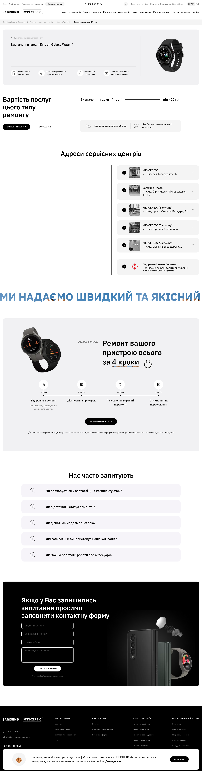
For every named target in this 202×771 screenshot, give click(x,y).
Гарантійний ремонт (11, 4)
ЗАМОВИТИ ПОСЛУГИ (101, 421)
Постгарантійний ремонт (33, 4)
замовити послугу (16, 127)
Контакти (154, 4)
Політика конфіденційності (172, 4)
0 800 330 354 (47, 127)
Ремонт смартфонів (71, 12)
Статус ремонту (55, 4)
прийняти (179, 759)
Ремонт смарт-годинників (116, 12)
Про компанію (137, 4)
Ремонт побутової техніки (186, 12)
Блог (147, 4)
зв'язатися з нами (47, 668)
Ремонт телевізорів (142, 12)
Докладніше (113, 761)
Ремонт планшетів (92, 12)
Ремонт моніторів (162, 12)
